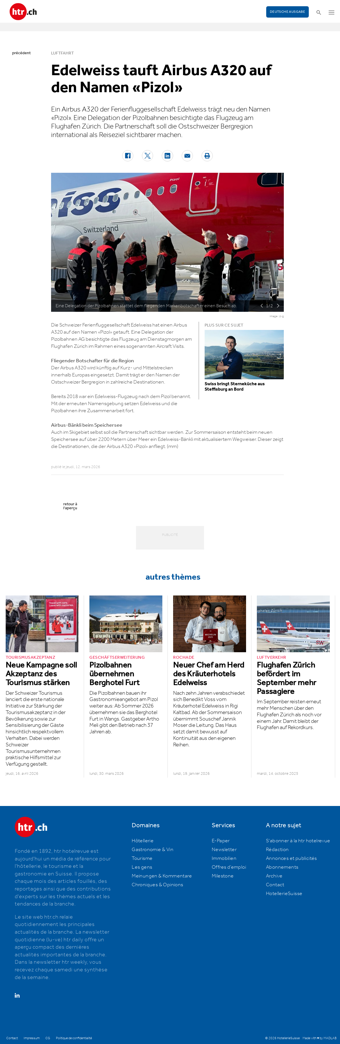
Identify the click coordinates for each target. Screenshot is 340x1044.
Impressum (32, 1038)
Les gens (142, 867)
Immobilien (224, 858)
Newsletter (224, 850)
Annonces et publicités (291, 858)
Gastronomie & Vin (152, 850)
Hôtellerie (143, 841)
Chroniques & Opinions (157, 885)
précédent (21, 53)
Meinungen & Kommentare (162, 876)
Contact (275, 885)
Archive (274, 876)
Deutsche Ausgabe (287, 11)
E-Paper (221, 841)
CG (47, 1038)
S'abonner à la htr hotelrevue (298, 841)
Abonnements (282, 867)
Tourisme (142, 858)
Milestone (223, 876)
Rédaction (277, 850)
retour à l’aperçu (70, 506)
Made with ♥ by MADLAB (320, 1038)
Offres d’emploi (229, 867)
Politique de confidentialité (74, 1038)
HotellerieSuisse (284, 894)
